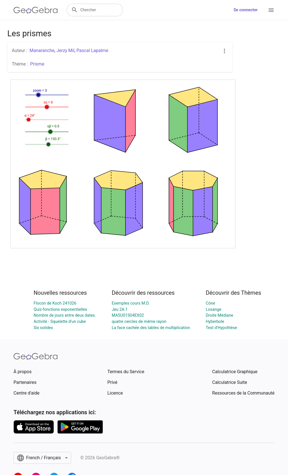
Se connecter (246, 10)
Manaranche (42, 50)
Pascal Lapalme (92, 50)
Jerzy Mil (66, 50)
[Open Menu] (271, 10)
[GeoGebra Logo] (36, 10)
